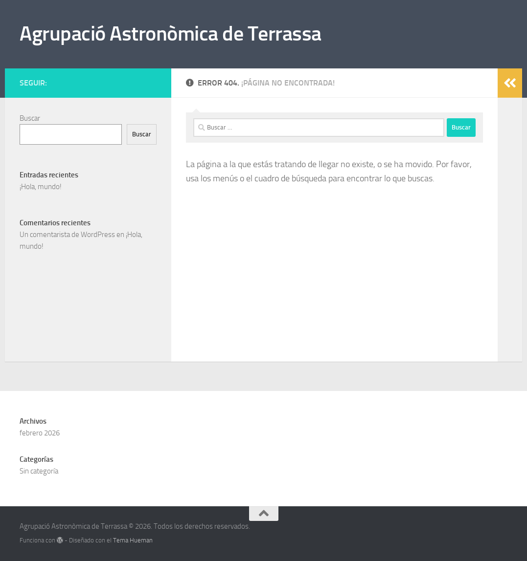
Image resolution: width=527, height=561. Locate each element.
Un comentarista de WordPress (67, 234)
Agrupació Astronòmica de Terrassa (170, 34)
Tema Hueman (133, 540)
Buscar (30, 118)
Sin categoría (39, 471)
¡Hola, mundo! (41, 186)
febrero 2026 (40, 433)
